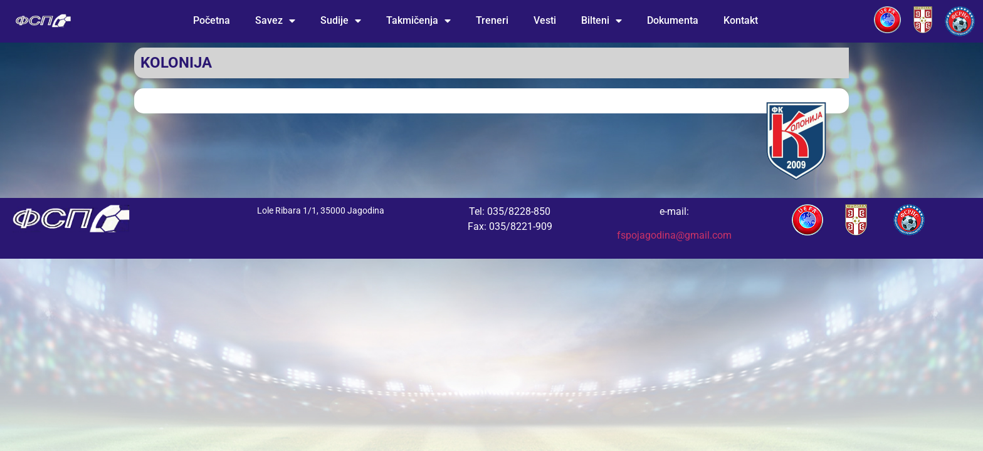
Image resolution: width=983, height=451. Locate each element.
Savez (275, 20)
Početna (211, 20)
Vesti (545, 20)
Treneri (492, 20)
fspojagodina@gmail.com (674, 235)
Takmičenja (418, 20)
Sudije (340, 20)
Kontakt (740, 20)
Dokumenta (672, 20)
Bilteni (601, 20)
